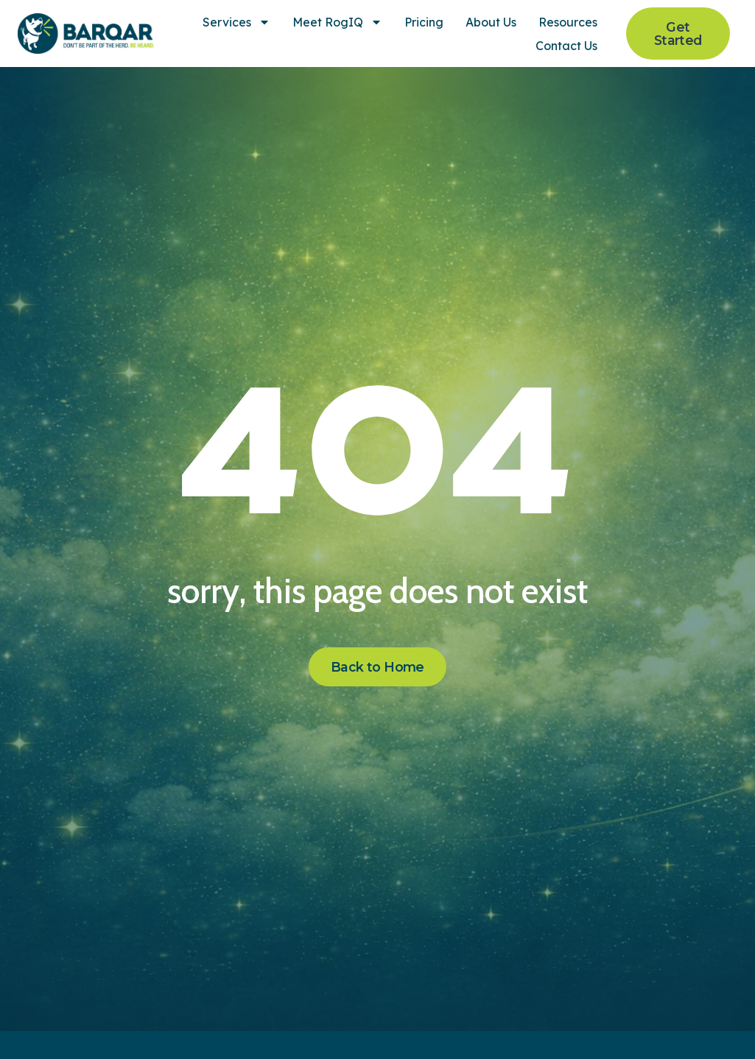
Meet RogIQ (337, 22)
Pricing (423, 22)
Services (236, 22)
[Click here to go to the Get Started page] (678, 33)
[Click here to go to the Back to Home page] (377, 667)
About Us (491, 22)
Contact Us (566, 45)
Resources (567, 22)
